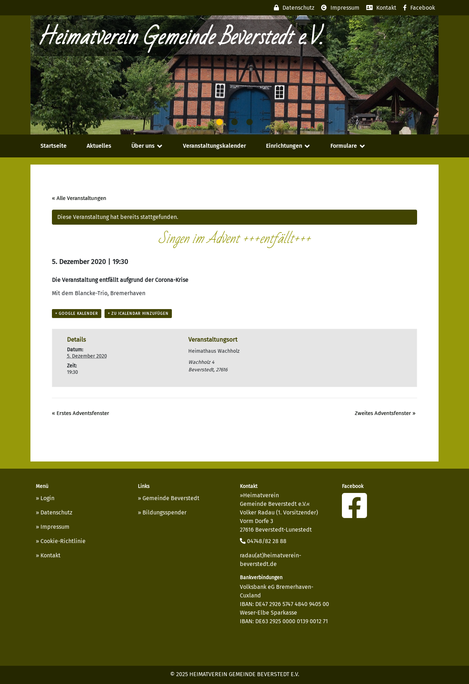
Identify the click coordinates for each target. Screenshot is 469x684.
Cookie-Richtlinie (63, 541)
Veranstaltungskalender (214, 145)
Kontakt (50, 555)
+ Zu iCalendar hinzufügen (138, 313)
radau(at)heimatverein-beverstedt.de (270, 559)
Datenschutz (56, 512)
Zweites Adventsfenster (385, 413)
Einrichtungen (284, 145)
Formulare (343, 145)
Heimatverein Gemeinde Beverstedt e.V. (180, 37)
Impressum (54, 526)
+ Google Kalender (76, 313)
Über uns (143, 145)
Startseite (53, 145)
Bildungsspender (164, 512)
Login (47, 498)
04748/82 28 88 (263, 541)
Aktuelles (99, 145)
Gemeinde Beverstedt (170, 498)
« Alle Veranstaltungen (79, 198)
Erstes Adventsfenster (80, 413)
